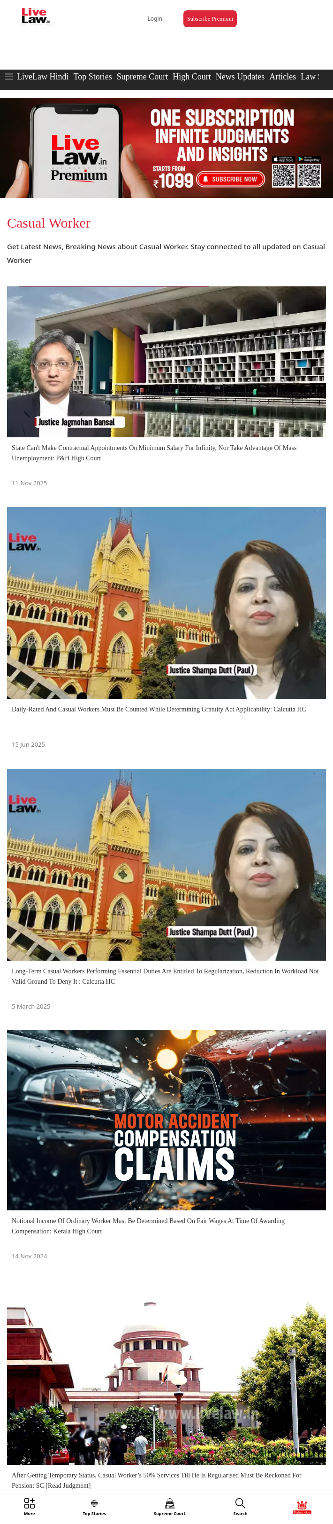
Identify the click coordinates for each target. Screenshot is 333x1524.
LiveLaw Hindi (42, 76)
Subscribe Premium (210, 19)
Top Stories (92, 76)
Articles (282, 76)
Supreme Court (142, 76)
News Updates (240, 76)
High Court (192, 76)
